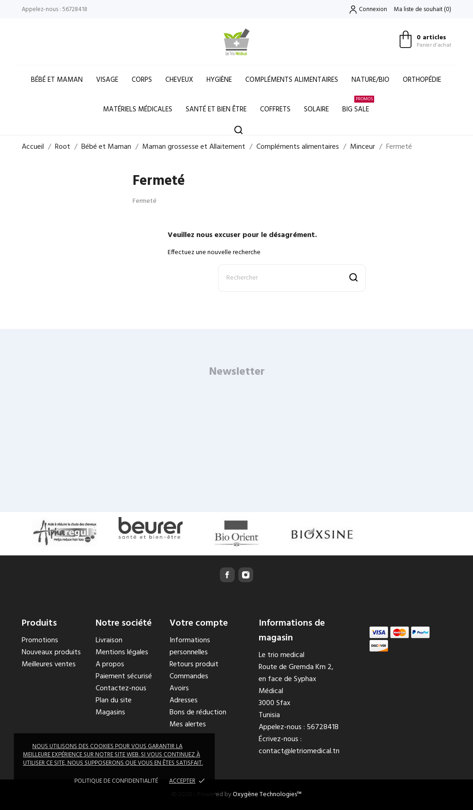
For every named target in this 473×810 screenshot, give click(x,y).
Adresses (184, 700)
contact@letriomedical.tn (299, 751)
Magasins (110, 712)
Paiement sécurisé (124, 676)
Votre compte (199, 623)
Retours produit (194, 664)
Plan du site (114, 700)
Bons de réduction (198, 712)
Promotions (40, 640)
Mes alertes (188, 725)
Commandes (189, 676)
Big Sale (358, 105)
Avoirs (179, 688)
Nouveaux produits (51, 652)
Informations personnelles (190, 646)
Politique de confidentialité (116, 781)
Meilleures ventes (49, 664)
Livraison (109, 640)
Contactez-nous (121, 688)
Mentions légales (122, 652)
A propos (110, 664)
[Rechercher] (292, 278)
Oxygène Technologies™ (267, 794)
